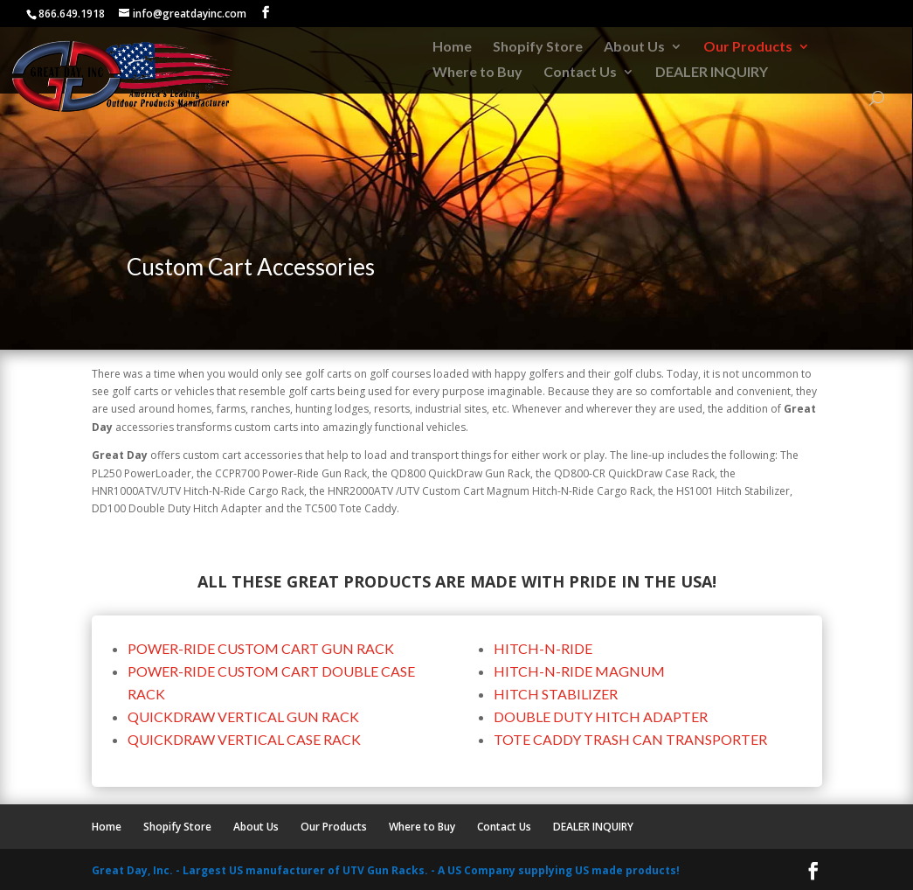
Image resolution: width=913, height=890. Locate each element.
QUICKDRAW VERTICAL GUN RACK (243, 716)
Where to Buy (477, 73)
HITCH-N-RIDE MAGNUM (579, 671)
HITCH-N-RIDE (543, 648)
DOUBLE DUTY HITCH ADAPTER (601, 716)
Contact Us (580, 73)
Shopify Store (538, 47)
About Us (634, 47)
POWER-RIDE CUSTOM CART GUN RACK (261, 648)
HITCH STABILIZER (556, 693)
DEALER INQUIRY (711, 73)
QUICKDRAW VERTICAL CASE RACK (244, 739)
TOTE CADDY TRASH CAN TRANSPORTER (630, 739)
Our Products (747, 47)
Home (452, 47)
